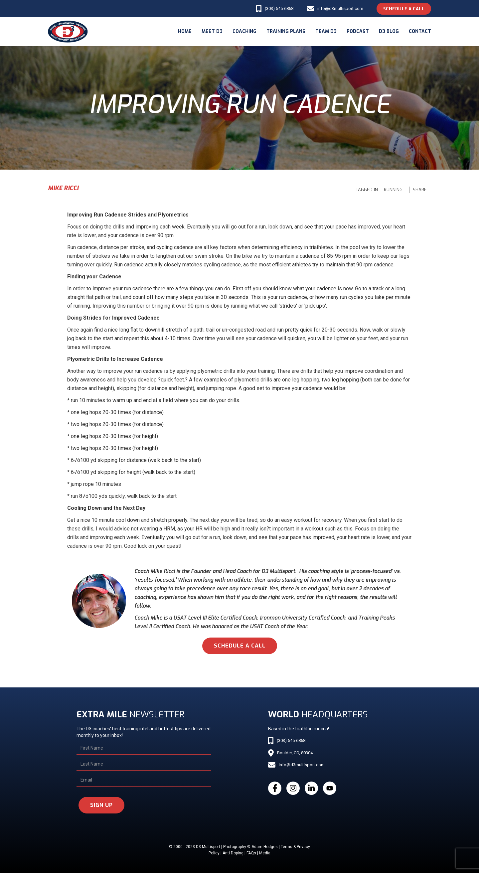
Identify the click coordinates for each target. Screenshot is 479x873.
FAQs (251, 853)
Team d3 (326, 31)
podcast (358, 31)
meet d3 (212, 31)
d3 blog (389, 31)
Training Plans (285, 31)
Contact (420, 31)
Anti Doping (233, 853)
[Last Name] (144, 764)
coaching (244, 31)
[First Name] (144, 748)
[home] (68, 31)
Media (264, 853)
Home (185, 31)
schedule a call (239, 645)
